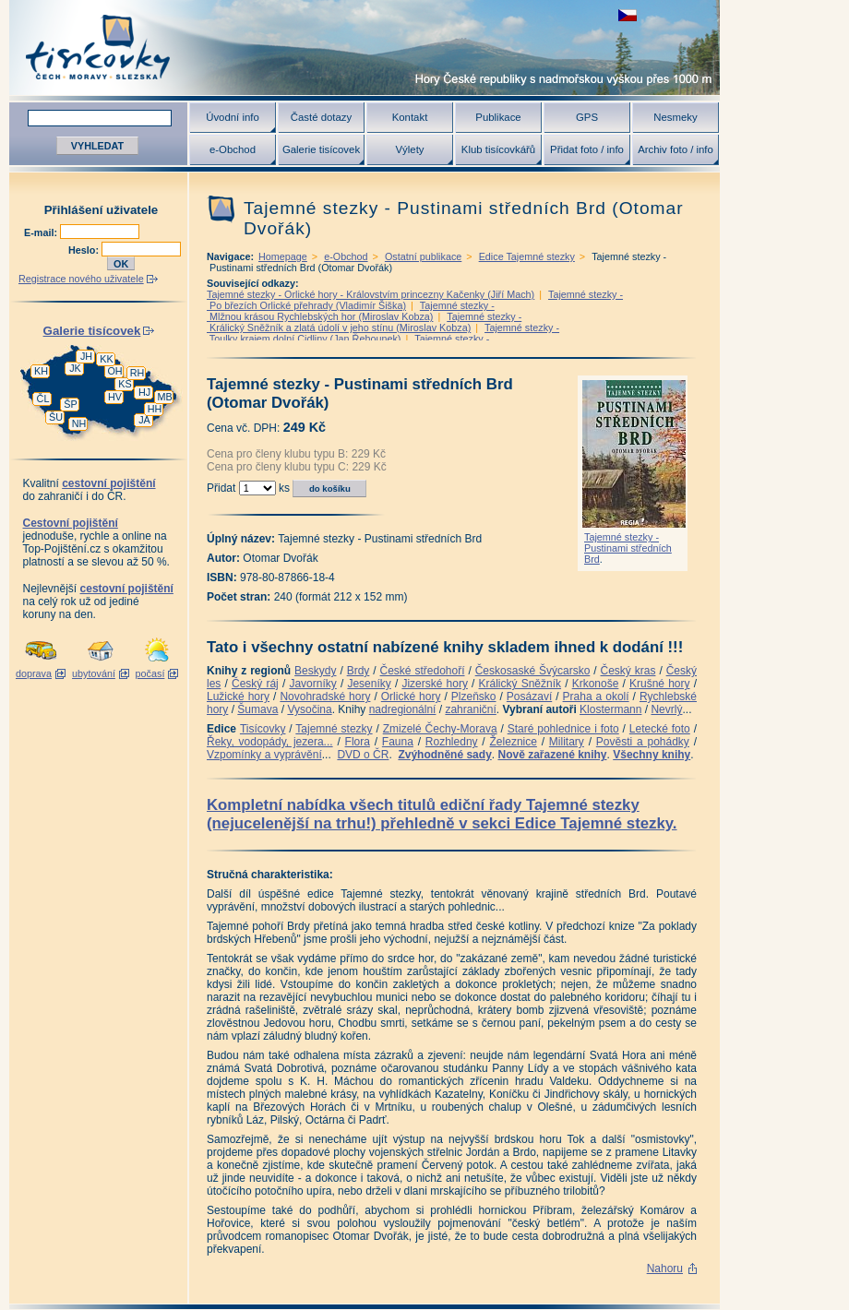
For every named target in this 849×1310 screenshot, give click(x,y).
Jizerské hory (434, 683)
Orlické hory (411, 696)
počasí (150, 673)
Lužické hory (238, 696)
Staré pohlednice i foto (563, 728)
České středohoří (422, 670)
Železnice (513, 741)
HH (155, 408)
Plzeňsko (473, 696)
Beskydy (315, 670)
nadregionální (402, 709)
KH (41, 370)
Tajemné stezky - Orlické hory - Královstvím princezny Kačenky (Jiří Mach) (370, 294)
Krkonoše (595, 683)
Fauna (397, 741)
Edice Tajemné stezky (527, 256)
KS (124, 383)
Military (566, 741)
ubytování (93, 673)
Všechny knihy (651, 754)
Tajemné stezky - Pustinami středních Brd (628, 548)
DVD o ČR (363, 754)
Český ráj (255, 683)
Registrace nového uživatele (81, 278)
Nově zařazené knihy (551, 754)
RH (137, 372)
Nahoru (665, 1268)
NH (79, 423)
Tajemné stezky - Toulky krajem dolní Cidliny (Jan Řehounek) (383, 333)
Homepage (282, 256)
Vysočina (309, 709)
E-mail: (42, 232)
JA (144, 419)
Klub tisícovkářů (498, 149)
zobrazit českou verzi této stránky (627, 15)
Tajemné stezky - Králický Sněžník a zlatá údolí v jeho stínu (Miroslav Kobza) (364, 322)
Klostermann (610, 709)
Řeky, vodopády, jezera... (270, 741)
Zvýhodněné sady (444, 754)
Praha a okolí (596, 696)
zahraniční (470, 709)
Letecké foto (659, 728)
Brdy (358, 670)
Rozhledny (451, 741)
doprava (34, 673)
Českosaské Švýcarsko (533, 670)
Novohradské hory (325, 696)
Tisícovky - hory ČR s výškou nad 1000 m (364, 47)
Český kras (628, 670)
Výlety (409, 149)
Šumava (257, 709)
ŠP (70, 404)
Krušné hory (659, 683)
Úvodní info (232, 117)
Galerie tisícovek (321, 149)
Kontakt (410, 117)
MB (164, 396)
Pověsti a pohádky (642, 741)
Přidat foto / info (587, 149)
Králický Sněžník (520, 683)
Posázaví (529, 696)
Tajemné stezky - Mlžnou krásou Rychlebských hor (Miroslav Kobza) (351, 311)
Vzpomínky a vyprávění (264, 754)
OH (114, 370)
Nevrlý (666, 709)
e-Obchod (232, 149)
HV (115, 396)
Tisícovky (263, 728)
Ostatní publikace (423, 256)
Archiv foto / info (675, 149)
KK (106, 358)
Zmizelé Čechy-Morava (440, 728)
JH (86, 356)
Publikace (497, 117)
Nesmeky (675, 117)
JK (75, 368)
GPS (587, 117)
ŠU (56, 417)
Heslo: (85, 250)
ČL (43, 398)
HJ (144, 392)
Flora (357, 741)
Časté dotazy (321, 117)
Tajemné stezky (333, 728)
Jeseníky (368, 683)
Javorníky (312, 683)
